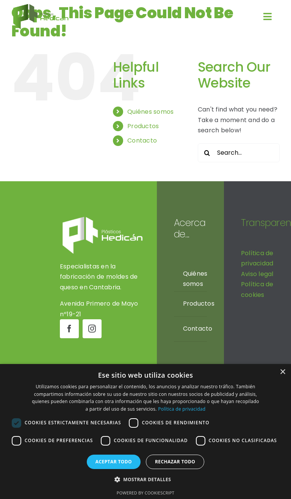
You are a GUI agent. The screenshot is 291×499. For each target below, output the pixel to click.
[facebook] (69, 328)
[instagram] (92, 328)
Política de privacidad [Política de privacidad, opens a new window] (181, 409)
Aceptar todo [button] (113, 461)
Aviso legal (257, 274)
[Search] (207, 152)
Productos (143, 126)
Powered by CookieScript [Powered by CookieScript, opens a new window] (145, 493)
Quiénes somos (150, 111)
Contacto (142, 140)
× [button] (282, 372)
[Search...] (239, 152)
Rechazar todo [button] (175, 461)
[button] (145, 480)
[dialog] (145, 431)
